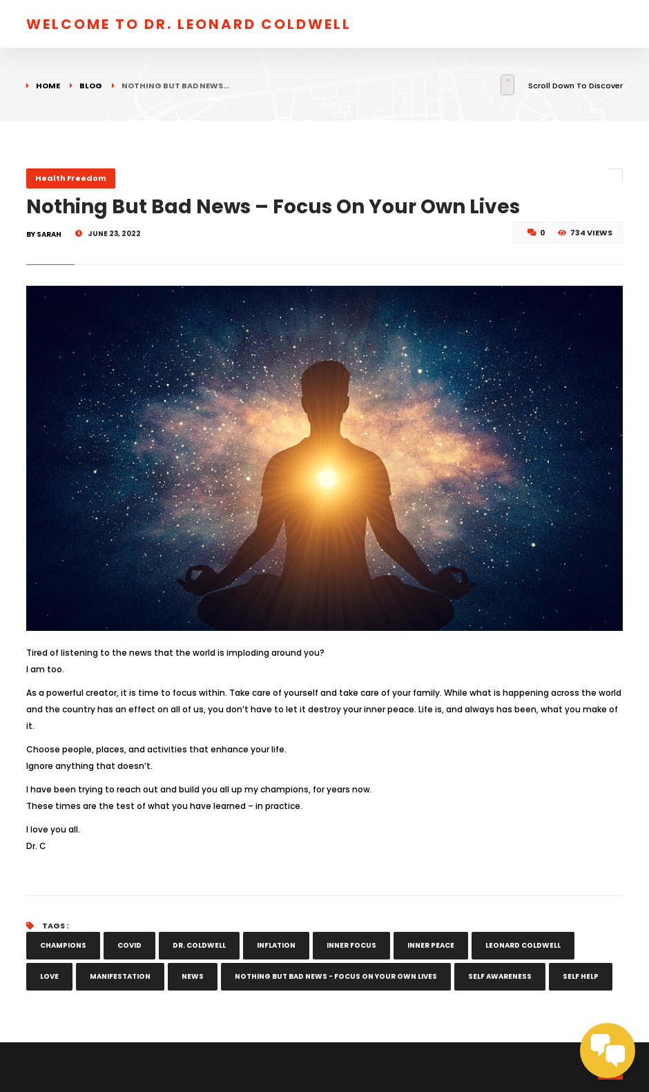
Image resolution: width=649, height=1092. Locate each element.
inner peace (430, 945)
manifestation (120, 976)
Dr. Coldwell (199, 945)
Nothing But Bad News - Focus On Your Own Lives (336, 976)
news (193, 976)
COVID (129, 945)
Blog (90, 85)
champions (63, 945)
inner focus (351, 945)
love (49, 976)
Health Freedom (70, 178)
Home (48, 85)
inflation (276, 945)
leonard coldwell (523, 945)
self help (581, 976)
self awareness (500, 976)
